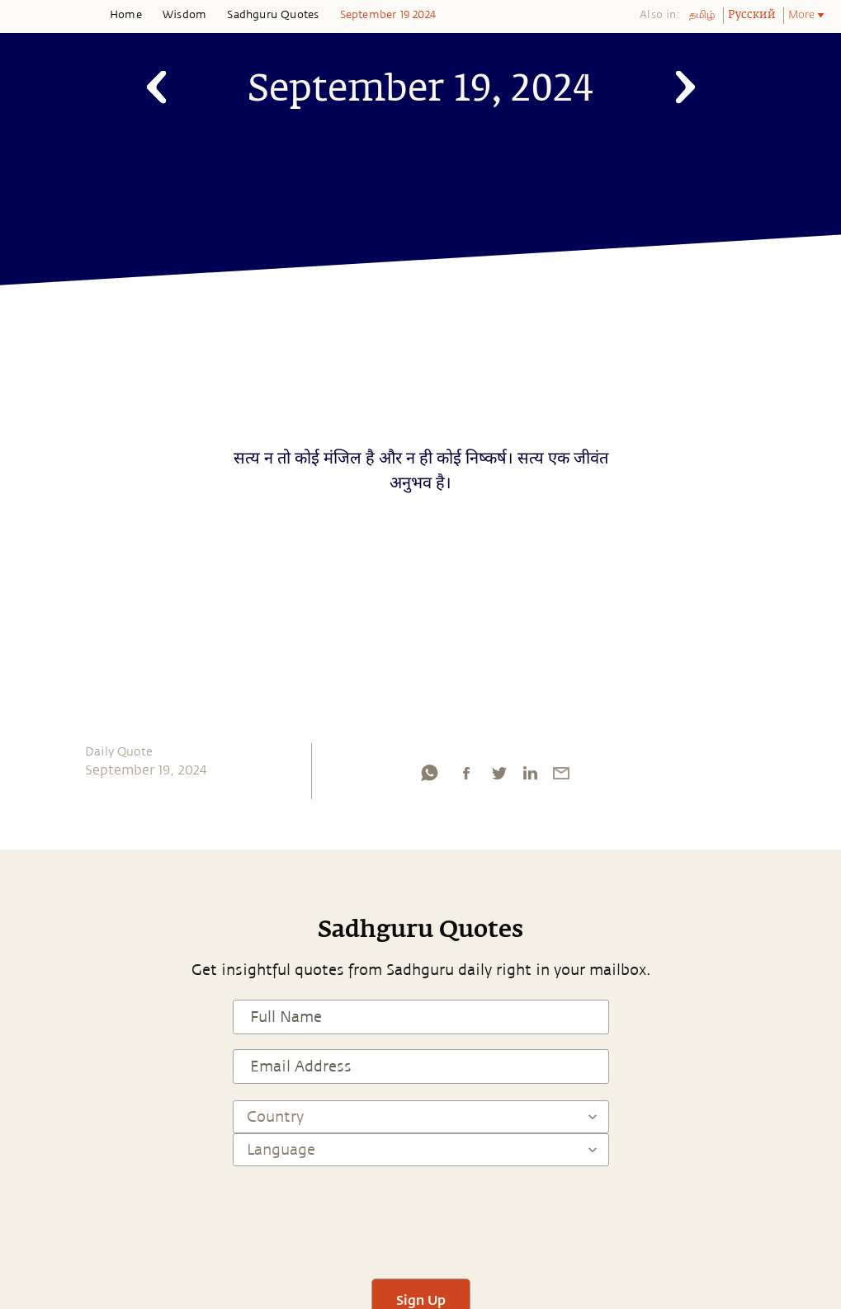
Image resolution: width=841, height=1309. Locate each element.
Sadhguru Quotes (273, 15)
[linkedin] (529, 777)
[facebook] (466, 776)
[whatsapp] (429, 777)
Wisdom (184, 15)
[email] (561, 777)
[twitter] (498, 777)
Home (126, 15)
